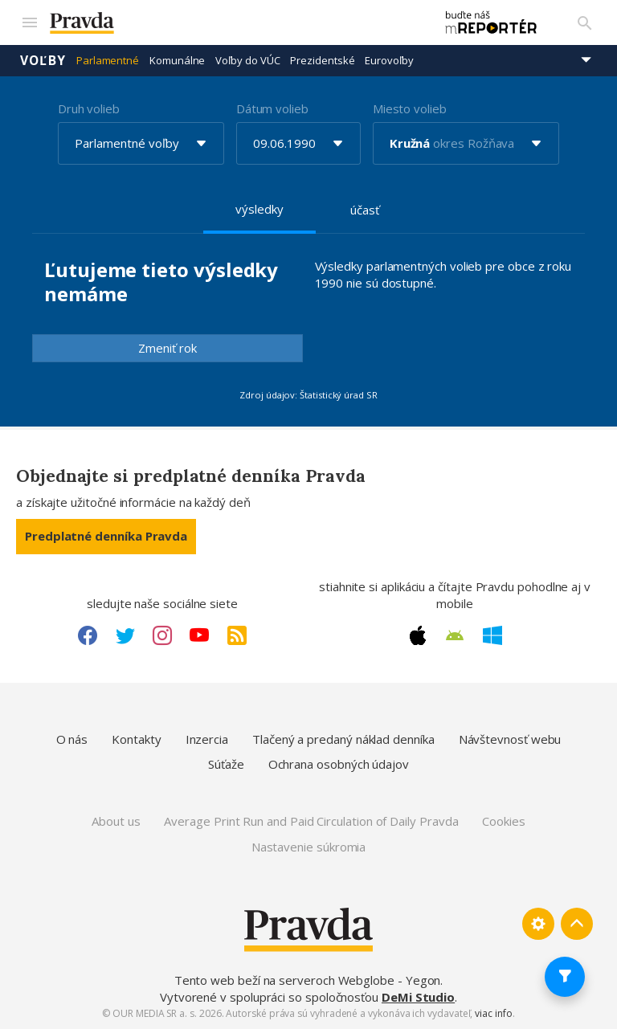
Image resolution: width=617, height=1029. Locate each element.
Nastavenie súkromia (308, 847)
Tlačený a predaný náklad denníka (343, 739)
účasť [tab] (364, 210)
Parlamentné (107, 60)
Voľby (43, 60)
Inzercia (207, 739)
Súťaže (226, 764)
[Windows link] (492, 635)
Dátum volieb (272, 108)
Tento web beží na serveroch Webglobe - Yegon (307, 980)
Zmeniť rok (167, 348)
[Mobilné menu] (29, 22)
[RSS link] (237, 635)
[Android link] (454, 635)
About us (116, 821)
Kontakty (136, 739)
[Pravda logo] (234, 23)
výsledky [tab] (259, 209)
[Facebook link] (87, 635)
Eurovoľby (389, 60)
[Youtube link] (199, 635)
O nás (72, 739)
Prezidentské (322, 60)
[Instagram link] (162, 635)
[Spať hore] (577, 924)
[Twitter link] (125, 635)
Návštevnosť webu (510, 739)
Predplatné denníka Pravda (106, 536)
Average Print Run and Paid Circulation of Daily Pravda (311, 821)
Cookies (503, 821)
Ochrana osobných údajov (338, 764)
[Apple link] (417, 635)
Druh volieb (89, 108)
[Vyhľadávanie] (585, 22)
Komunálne (177, 60)
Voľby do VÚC (247, 60)
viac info (493, 1013)
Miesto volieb (410, 108)
